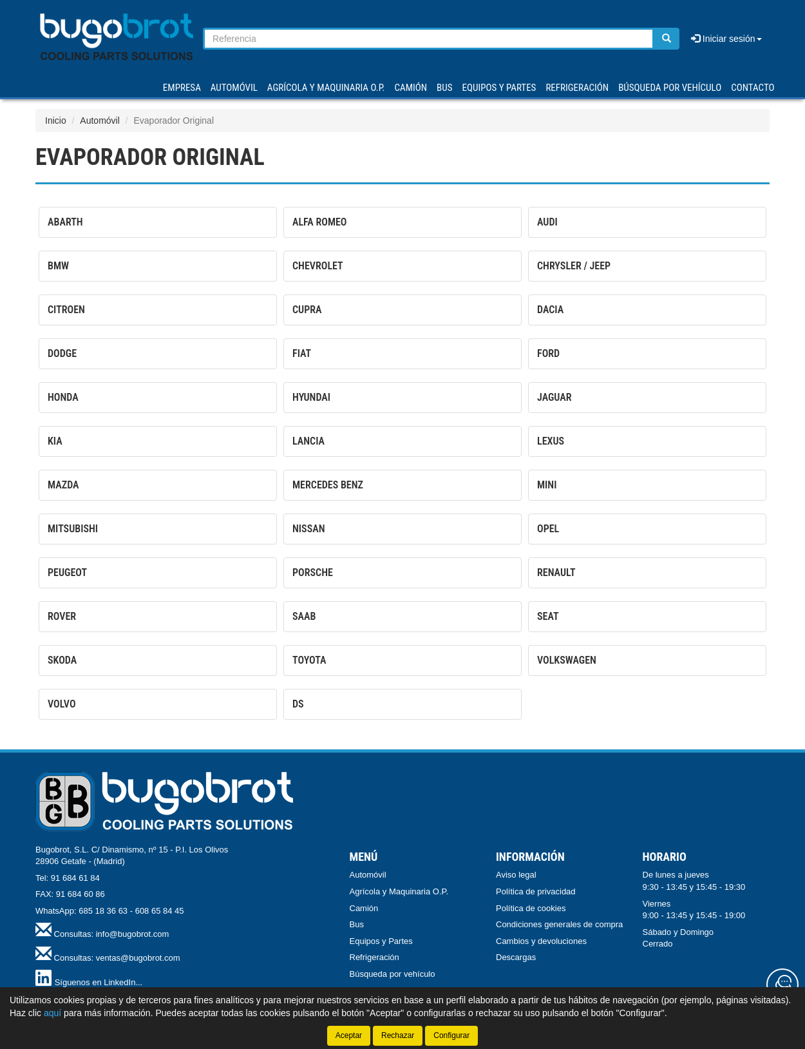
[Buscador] (428, 39)
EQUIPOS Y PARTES (499, 87)
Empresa (182, 87)
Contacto (752, 87)
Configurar (451, 1035)
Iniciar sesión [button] (726, 39)
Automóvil (99, 120)
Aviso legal (516, 875)
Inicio (55, 120)
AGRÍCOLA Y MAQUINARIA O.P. (326, 87)
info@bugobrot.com (132, 934)
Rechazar (397, 1035)
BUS (444, 87)
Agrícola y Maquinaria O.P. (399, 891)
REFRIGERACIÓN (577, 87)
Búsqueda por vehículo (669, 87)
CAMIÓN (411, 87)
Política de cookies (530, 908)
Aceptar (349, 1035)
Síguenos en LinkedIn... (99, 982)
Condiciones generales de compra (559, 924)
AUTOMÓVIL (234, 87)
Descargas (516, 957)
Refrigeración (374, 957)
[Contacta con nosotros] (782, 984)
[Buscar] (666, 39)
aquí (52, 1013)
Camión (364, 908)
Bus (357, 924)
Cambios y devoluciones (541, 941)
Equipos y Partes (381, 941)
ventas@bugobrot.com (138, 958)
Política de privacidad (536, 891)
